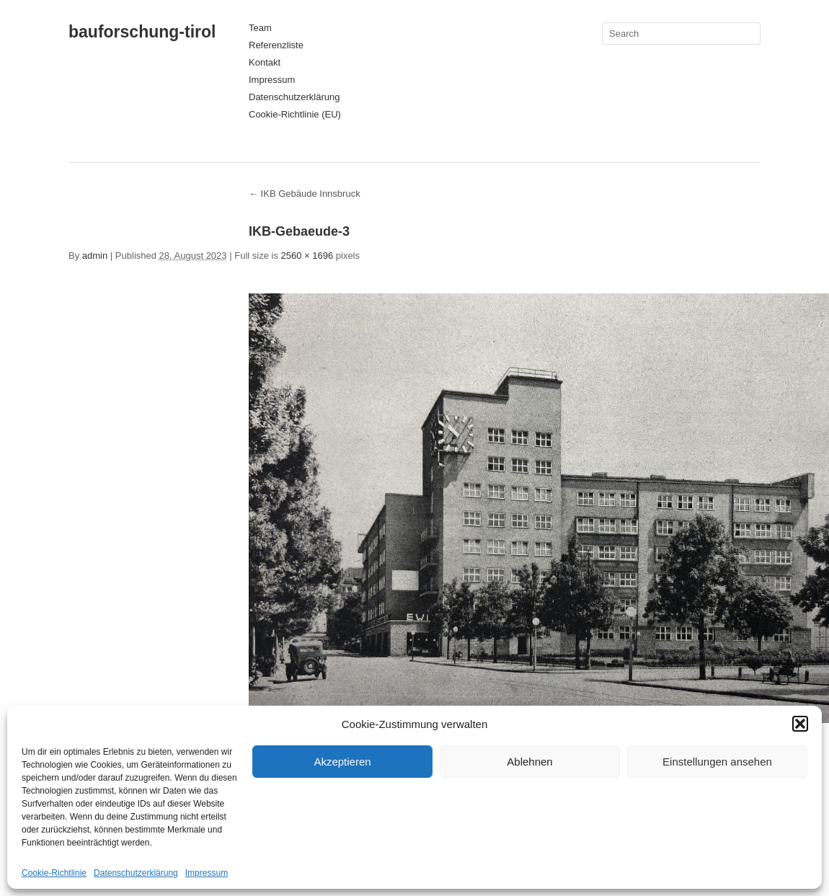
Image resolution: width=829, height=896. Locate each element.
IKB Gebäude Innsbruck (304, 193)
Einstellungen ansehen (717, 761)
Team (260, 27)
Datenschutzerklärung (136, 873)
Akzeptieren (342, 761)
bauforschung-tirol (142, 31)
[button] (800, 724)
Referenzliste (276, 45)
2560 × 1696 (307, 255)
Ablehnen (529, 761)
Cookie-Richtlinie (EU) (295, 114)
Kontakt (264, 62)
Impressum (206, 873)
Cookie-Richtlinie (54, 873)
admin (94, 255)
